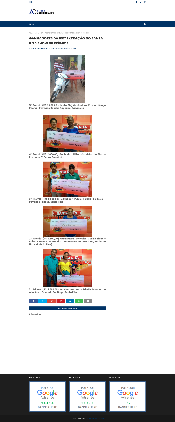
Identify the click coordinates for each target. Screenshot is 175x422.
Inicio (31, 2)
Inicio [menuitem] (32, 24)
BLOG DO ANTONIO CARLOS (40, 49)
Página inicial (34, 33)
